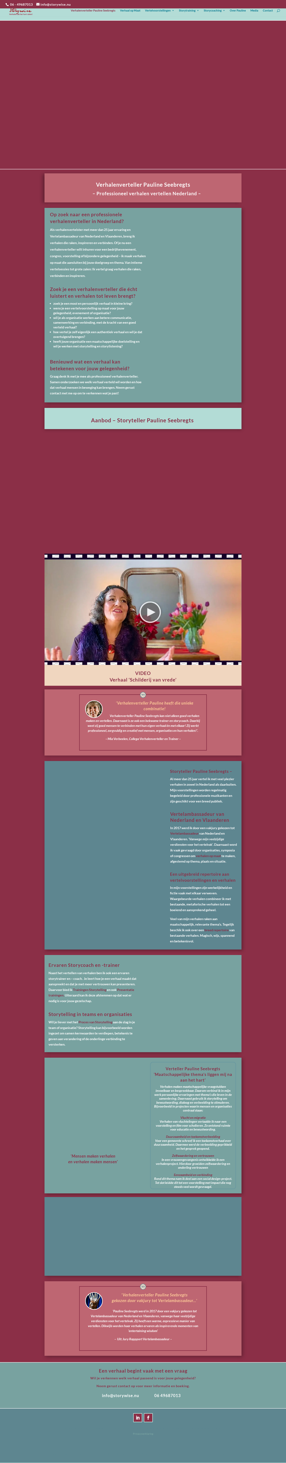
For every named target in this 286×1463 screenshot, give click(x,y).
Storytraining (187, 12)
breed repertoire (216, 930)
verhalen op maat (208, 856)
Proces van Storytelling (95, 1022)
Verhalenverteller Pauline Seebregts (93, 12)
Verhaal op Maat (130, 12)
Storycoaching (213, 12)
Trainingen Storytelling (89, 990)
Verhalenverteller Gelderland (206, 1428)
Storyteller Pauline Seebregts (124, 1428)
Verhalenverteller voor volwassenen (83, 1428)
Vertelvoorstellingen (158, 12)
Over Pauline (238, 12)
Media (254, 12)
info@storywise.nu (120, 1395)
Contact (268, 12)
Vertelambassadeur (184, 833)
